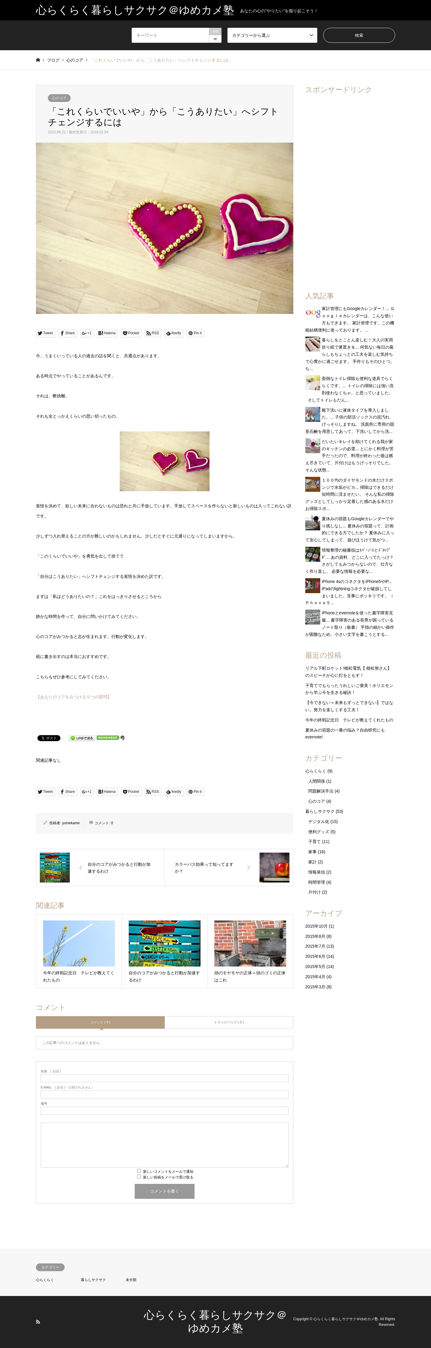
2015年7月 (315, 946)
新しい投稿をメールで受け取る (168, 1177)
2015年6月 (315, 956)
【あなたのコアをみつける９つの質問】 (73, 696)
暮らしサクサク (320, 811)
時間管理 (316, 882)
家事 (312, 851)
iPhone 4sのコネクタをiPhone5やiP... (357, 581)
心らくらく (315, 771)
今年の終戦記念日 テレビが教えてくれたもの (349, 719)
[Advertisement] (350, 189)
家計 (312, 862)
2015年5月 (315, 966)
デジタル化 (318, 821)
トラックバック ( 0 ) (229, 1022)
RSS (38, 1322)
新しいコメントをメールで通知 (168, 1172)
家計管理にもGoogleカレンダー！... (355, 308)
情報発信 (316, 872)
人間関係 (316, 781)
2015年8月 (315, 936)
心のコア (59, 98)
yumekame (71, 823)
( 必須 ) (51, 1071)
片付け (314, 892)
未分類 (131, 1280)
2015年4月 (315, 976)
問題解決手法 (320, 791)
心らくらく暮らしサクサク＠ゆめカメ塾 (345, 1319)
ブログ (53, 60)
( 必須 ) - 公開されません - (67, 1087)
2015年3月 (315, 986)
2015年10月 (316, 926)
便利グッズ (318, 831)
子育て (314, 841)
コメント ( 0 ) (100, 1022)
